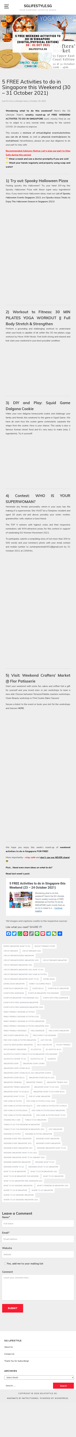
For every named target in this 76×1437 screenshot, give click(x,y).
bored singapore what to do (17, 950)
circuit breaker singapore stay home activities (25, 978)
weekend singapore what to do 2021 (20, 1156)
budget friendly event (45, 950)
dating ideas (49, 983)
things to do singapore (35, 1124)
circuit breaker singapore (55, 964)
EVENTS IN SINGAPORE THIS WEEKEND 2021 (21, 1002)
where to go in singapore (15, 1194)
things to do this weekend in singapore (22, 1128)
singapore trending (13, 1086)
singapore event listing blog (17, 1072)
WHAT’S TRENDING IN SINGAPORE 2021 (52, 1189)
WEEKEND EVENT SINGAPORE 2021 (18, 1147)
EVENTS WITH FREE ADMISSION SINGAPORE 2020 (23, 1011)
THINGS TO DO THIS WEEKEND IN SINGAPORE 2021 (24, 1133)
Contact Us (9, 1357)
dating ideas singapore (14, 987)
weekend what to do (44, 1166)
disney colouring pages (40, 987)
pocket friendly (63, 1049)
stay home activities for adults (18, 1110)
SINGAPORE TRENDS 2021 (57, 1086)
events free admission (14, 997)
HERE (21, 708)
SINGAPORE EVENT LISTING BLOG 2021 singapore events (27, 1077)
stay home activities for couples (52, 1110)
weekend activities (12, 1138)
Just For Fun (7, 101)
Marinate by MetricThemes (22, 1402)
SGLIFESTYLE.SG (38, 6)
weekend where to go (14, 1171)
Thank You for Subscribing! (16, 1364)
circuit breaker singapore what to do (21, 983)
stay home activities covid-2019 (40, 1105)
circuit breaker (11, 955)
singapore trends (34, 1086)
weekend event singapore (48, 1142)
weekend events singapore (48, 1147)
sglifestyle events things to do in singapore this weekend (30, 1058)
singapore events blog (14, 1081)
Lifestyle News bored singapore (18, 1049)
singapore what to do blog (16, 1095)
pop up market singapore (15, 1053)
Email (6, 1236)
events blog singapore (58, 992)
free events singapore (59, 1034)
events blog (38, 992)
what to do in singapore (15, 1175)
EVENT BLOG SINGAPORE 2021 (16, 992)
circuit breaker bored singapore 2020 (21, 964)
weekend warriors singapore (17, 1166)
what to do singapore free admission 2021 (23, 1185)
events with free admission (55, 1002)
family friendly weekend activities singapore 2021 (26, 1030)
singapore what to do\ (14, 1100)
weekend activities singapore (38, 1138)
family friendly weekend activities (19, 1016)
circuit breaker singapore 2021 (18, 969)
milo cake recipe (44, 1049)
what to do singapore (53, 1180)
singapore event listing (34, 1067)
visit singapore (55, 1133)
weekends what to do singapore (43, 1171)
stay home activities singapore (18, 1119)
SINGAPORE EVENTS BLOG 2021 (41, 1081)
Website (7, 1251)
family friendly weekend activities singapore (24, 1025)
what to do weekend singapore (18, 1189)
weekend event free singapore (18, 1142)
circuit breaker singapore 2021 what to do (23, 973)
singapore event (11, 1067)
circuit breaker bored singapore (19, 959)
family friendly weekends (15, 1034)
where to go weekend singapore (19, 1199)
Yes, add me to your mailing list (23, 1267)
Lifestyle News (22, 101)
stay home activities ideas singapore (48, 1114)
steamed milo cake (12, 1124)
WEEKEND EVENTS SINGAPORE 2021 (18, 1152)
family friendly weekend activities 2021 (21, 1020)
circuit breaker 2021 (31, 955)
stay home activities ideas (15, 1114)
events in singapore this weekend (43, 997)
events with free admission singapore (21, 1006)
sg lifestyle (36, 1053)
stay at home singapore (39, 1100)
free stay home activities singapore (20, 1044)
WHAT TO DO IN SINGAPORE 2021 (43, 1175)
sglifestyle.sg (36, 1063)
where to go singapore (42, 1194)
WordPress (61, 1402)
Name (6, 1221)
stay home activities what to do (51, 1119)
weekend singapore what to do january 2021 (24, 1161)
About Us (8, 1350)
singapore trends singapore (17, 1091)
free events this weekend (44, 1039)
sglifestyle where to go (15, 1063)
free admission (37, 1034)
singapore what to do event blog (49, 1095)
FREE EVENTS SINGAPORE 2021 (16, 1039)
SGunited (52, 1063)
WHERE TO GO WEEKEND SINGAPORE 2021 (21, 1203)
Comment (7, 1275)
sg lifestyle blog (53, 1053)
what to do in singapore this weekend (21, 1180)
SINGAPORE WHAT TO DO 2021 (46, 1091)
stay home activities (13, 1105)
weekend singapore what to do (51, 1152)
